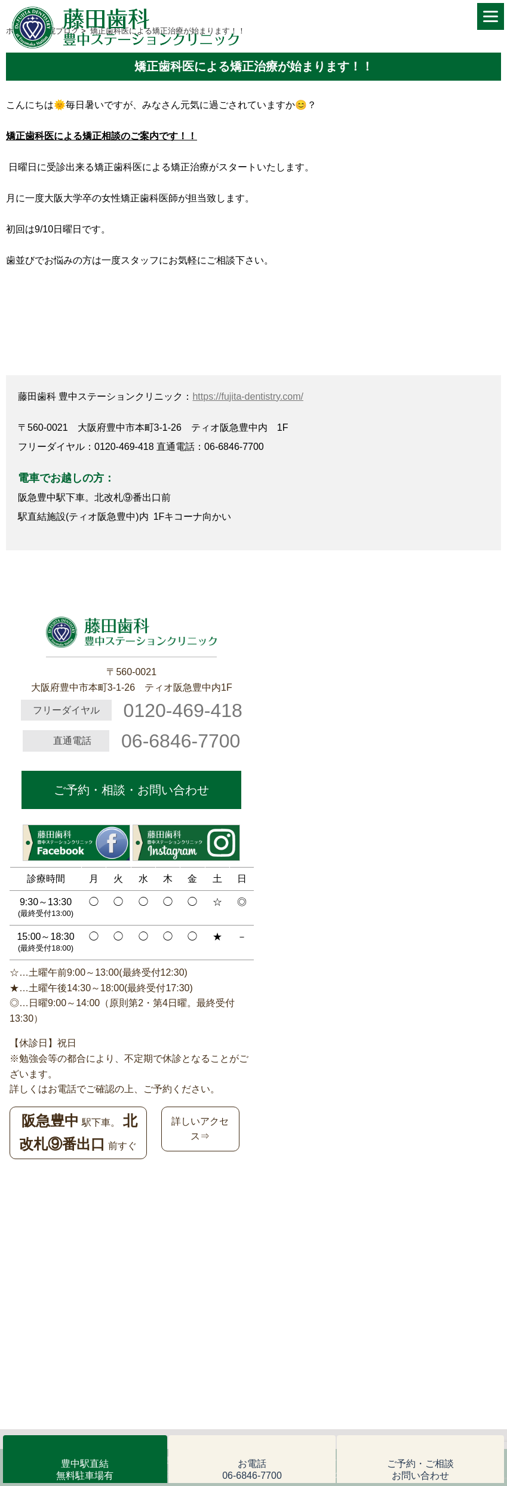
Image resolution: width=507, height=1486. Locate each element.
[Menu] (490, 16)
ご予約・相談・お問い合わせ (131, 789)
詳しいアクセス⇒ (200, 1129)
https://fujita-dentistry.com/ (247, 396)
